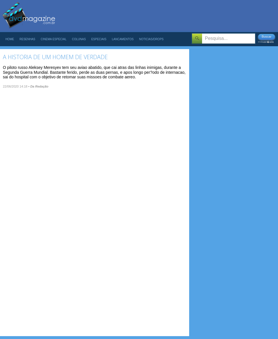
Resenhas (27, 39)
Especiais (98, 39)
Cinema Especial (53, 39)
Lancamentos (123, 39)
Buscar (266, 36)
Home (9, 39)
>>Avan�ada (266, 41)
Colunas (79, 39)
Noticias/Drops (151, 39)
